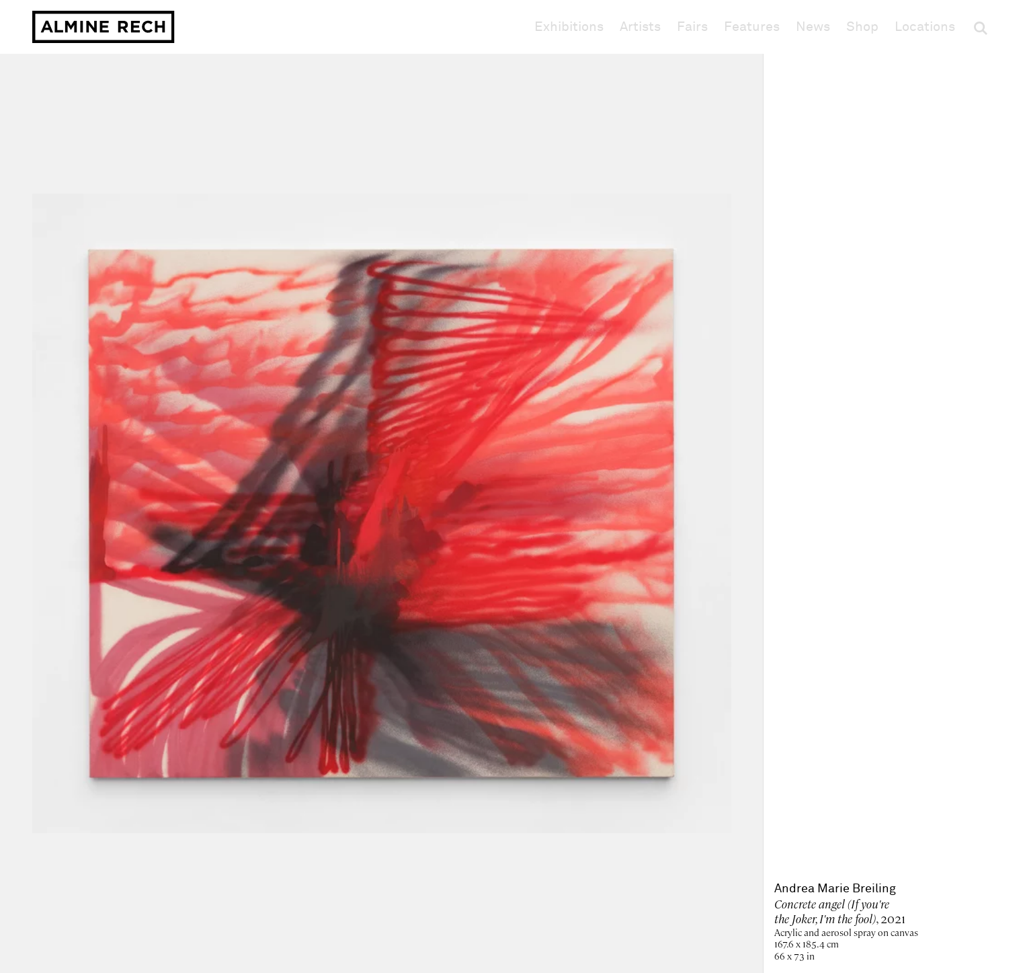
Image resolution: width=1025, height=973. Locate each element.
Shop (862, 27)
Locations (925, 27)
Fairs (692, 27)
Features (752, 27)
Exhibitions (569, 27)
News (813, 27)
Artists (640, 27)
